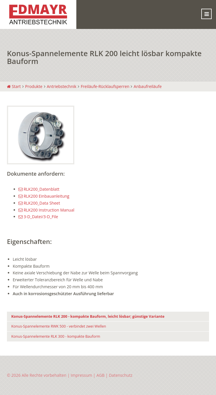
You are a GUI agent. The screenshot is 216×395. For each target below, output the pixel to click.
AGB (100, 375)
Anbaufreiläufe (148, 86)
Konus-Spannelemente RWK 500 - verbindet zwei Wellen (58, 326)
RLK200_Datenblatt (39, 189)
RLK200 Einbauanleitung (44, 196)
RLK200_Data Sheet (39, 203)
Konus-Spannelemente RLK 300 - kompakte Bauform (55, 336)
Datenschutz (120, 375)
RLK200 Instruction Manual (46, 210)
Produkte (34, 86)
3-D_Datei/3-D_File (38, 216)
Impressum (81, 375)
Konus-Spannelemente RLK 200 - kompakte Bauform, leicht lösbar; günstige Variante (88, 316)
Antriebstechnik (61, 86)
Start (14, 86)
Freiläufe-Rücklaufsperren (105, 86)
